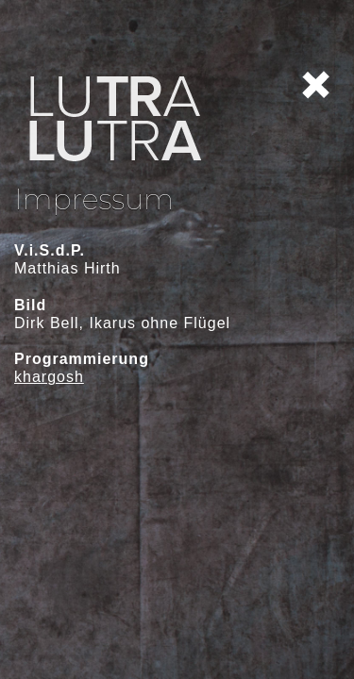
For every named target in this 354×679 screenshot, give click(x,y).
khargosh (49, 377)
